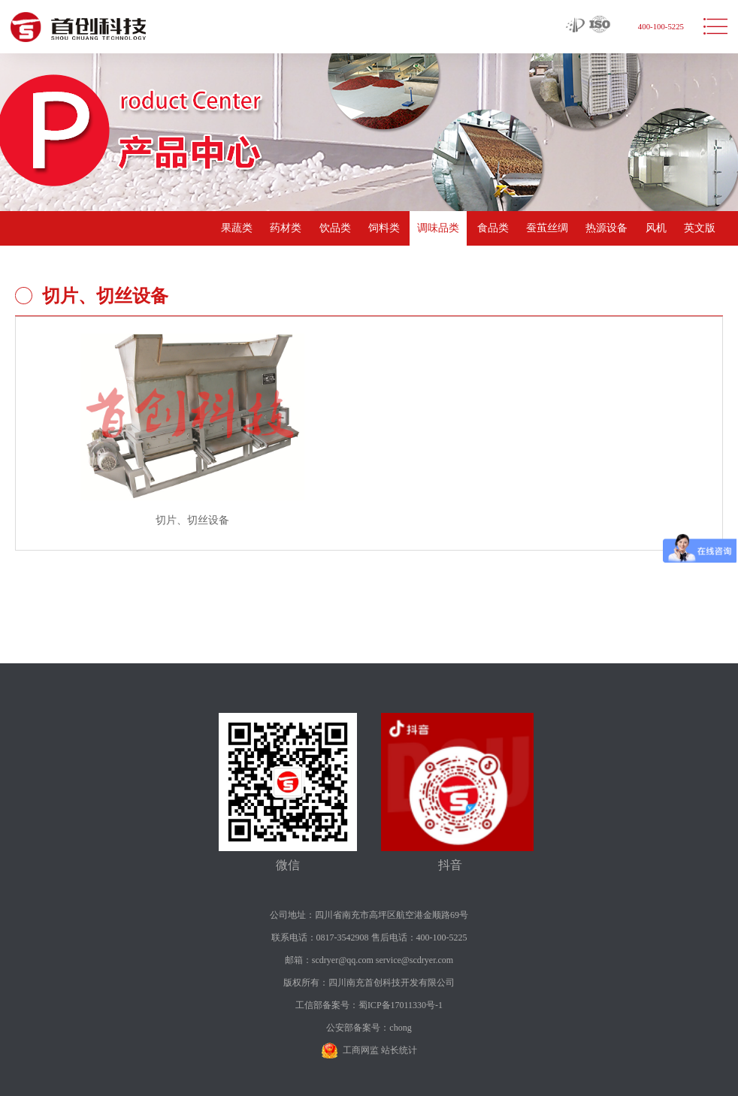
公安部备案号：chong (368, 1027)
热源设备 (606, 228)
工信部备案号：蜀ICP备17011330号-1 (369, 1005)
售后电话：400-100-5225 (419, 937)
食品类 (493, 228)
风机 (656, 228)
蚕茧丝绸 (547, 228)
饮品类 (335, 228)
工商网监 (361, 1050)
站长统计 (399, 1050)
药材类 (285, 228)
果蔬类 (237, 228)
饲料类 (384, 228)
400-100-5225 (661, 26)
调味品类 (438, 228)
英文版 (699, 228)
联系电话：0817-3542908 (320, 937)
